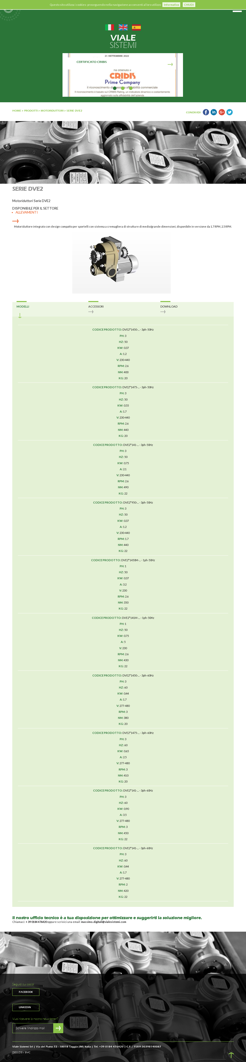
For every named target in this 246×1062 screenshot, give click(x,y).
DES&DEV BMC (21, 1052)
